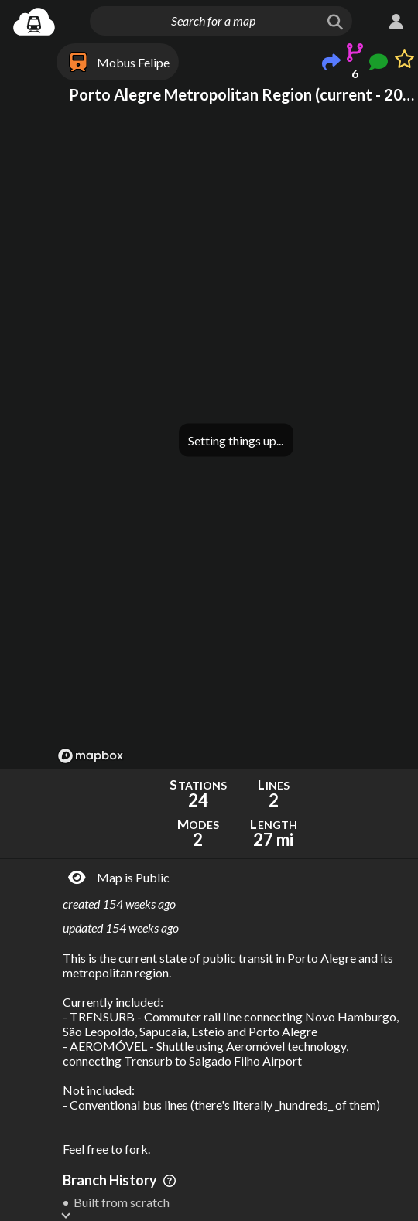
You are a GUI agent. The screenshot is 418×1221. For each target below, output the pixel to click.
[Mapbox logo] (91, 756)
